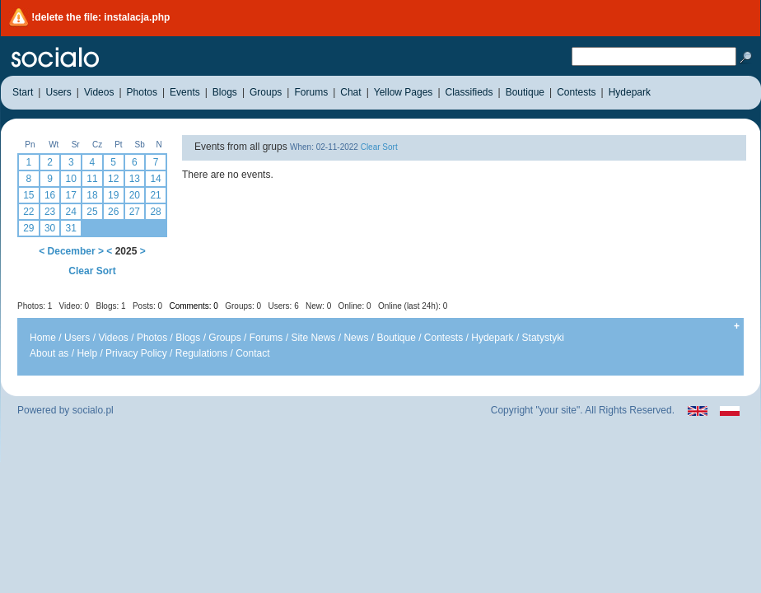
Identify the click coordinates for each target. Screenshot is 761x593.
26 (113, 211)
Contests (443, 337)
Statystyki (543, 337)
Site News (313, 337)
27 (134, 211)
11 (91, 178)
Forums (266, 337)
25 (91, 211)
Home (43, 337)
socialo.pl (93, 410)
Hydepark (492, 337)
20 (134, 195)
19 (113, 195)
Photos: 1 (34, 306)
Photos (152, 337)
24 (71, 211)
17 (71, 195)
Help (87, 353)
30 (49, 228)
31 (71, 228)
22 (28, 211)
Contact (252, 353)
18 (91, 195)
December (72, 251)
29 (28, 228)
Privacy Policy (136, 353)
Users (77, 337)
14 (155, 178)
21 (155, 195)
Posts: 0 (147, 306)
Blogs (187, 337)
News (355, 337)
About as (49, 353)
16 (49, 195)
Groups (224, 337)
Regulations (201, 353)
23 (49, 211)
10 (71, 178)
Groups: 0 (243, 306)
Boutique (395, 337)
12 (113, 178)
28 (155, 211)
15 (28, 195)
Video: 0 (74, 306)
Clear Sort (91, 271)
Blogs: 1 (110, 306)
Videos (113, 337)
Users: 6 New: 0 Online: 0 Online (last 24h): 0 (358, 306)
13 (134, 178)
